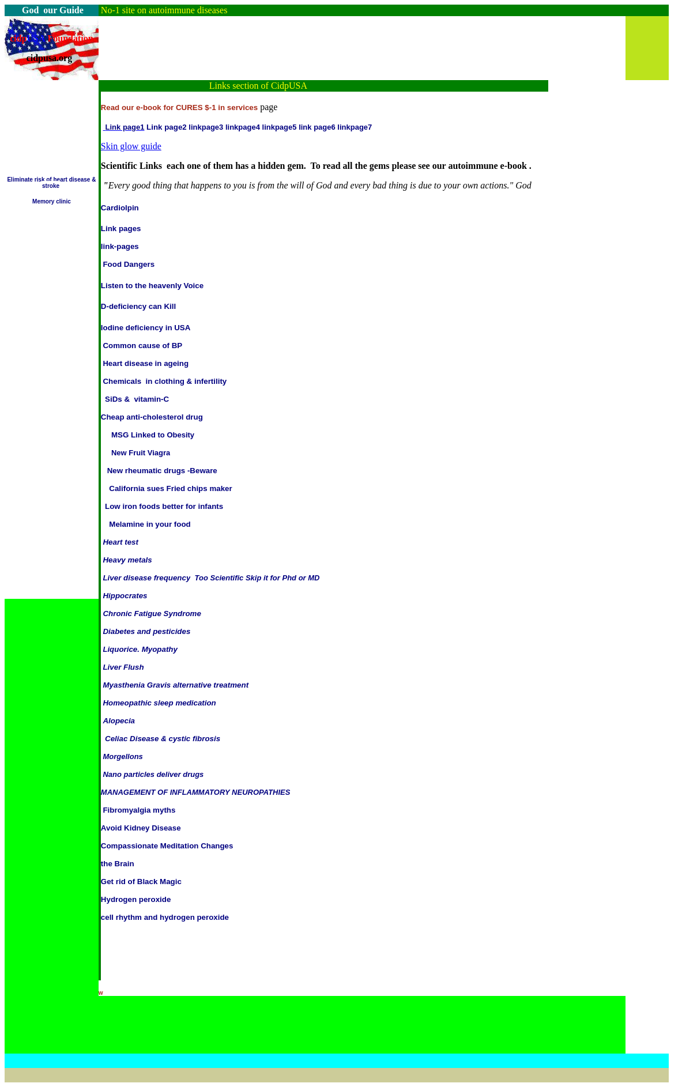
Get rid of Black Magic (141, 881)
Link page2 (166, 127)
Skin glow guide (131, 146)
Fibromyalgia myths (139, 810)
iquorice (122, 649)
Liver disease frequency (146, 577)
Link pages (121, 228)
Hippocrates (125, 595)
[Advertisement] (308, 42)
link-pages (120, 246)
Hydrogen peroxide (136, 899)
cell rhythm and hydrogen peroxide (165, 917)
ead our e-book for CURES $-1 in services (182, 107)
